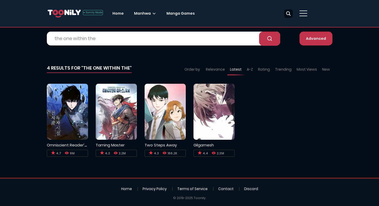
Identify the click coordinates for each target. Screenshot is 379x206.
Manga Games (180, 13)
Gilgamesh (203, 145)
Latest (236, 69)
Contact (226, 188)
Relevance (215, 69)
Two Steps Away (161, 145)
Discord (251, 188)
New (326, 69)
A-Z (250, 69)
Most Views (307, 69)
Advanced (316, 38)
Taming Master (110, 145)
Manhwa (142, 13)
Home (118, 13)
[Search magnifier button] (288, 13)
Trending (283, 69)
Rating (264, 69)
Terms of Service (192, 188)
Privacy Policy (155, 188)
